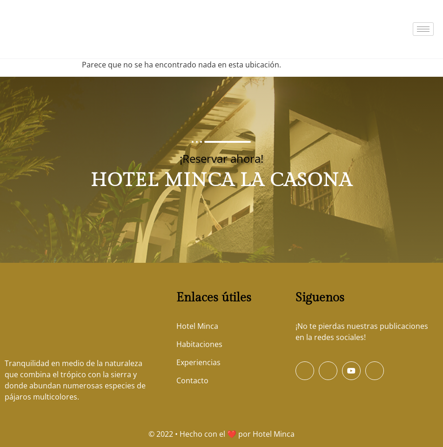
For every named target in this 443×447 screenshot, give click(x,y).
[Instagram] (374, 370)
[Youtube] (351, 370)
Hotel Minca (274, 434)
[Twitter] (328, 370)
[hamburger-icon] (423, 29)
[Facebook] (304, 370)
